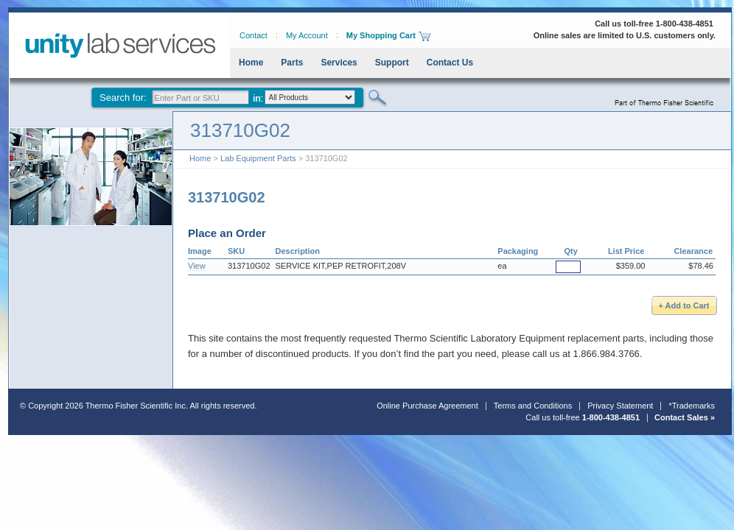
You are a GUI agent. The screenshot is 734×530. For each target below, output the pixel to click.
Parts (292, 62)
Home (251, 62)
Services (339, 62)
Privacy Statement (620, 405)
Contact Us (450, 62)
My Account (307, 35)
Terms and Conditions (533, 405)
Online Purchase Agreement (427, 405)
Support (392, 62)
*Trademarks (691, 405)
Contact (254, 35)
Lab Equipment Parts (258, 158)
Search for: (123, 97)
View (197, 265)
